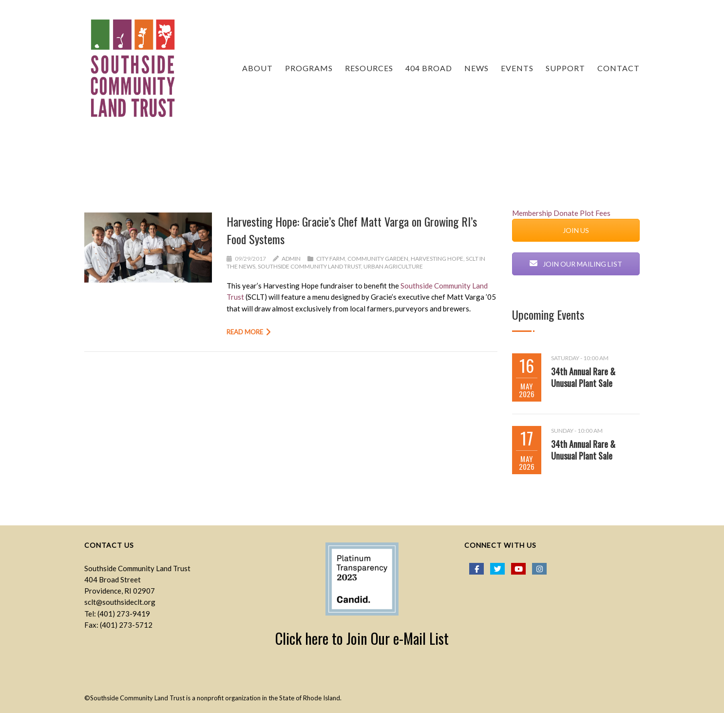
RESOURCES (369, 68)
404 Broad (428, 68)
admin (291, 258)
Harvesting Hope (437, 258)
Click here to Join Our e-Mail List (362, 638)
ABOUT (257, 68)
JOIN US (576, 230)
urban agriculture (393, 266)
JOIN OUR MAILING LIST (576, 264)
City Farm (330, 258)
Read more (245, 332)
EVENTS (517, 68)
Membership (532, 213)
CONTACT (618, 68)
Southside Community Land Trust (309, 266)
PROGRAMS (309, 68)
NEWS (476, 68)
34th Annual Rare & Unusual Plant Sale (583, 377)
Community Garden (377, 258)
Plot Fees (595, 213)
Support (565, 68)
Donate (565, 213)
